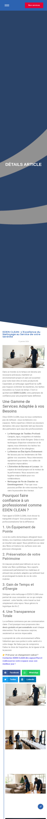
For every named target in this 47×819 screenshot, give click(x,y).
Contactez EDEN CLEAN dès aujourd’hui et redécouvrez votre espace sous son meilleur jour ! (22, 661)
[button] (12, 672)
